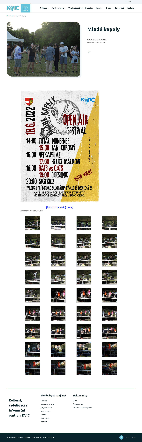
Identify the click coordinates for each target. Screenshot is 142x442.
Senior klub (119, 8)
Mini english (45, 411)
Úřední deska (130, 1)
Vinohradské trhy (75, 8)
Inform (99, 8)
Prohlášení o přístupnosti (82, 408)
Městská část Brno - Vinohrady (43, 437)
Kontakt (130, 8)
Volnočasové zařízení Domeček (18, 437)
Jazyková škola (59, 8)
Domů (9, 16)
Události (44, 8)
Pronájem (89, 8)
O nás (109, 8)
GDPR (75, 401)
